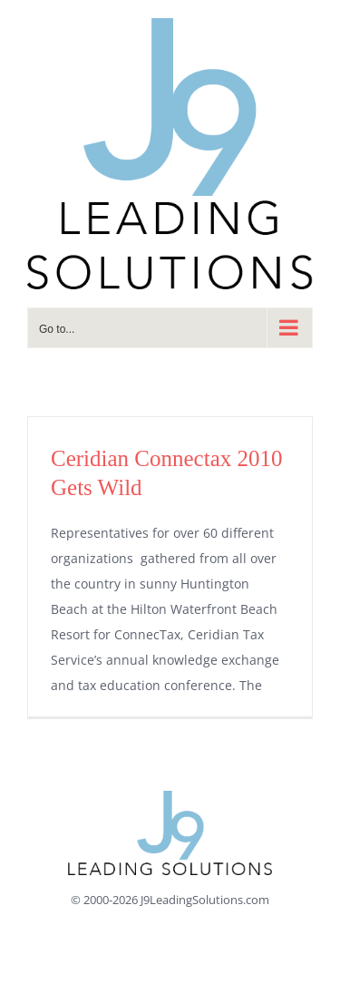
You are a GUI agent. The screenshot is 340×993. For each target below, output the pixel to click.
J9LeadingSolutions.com (205, 899)
